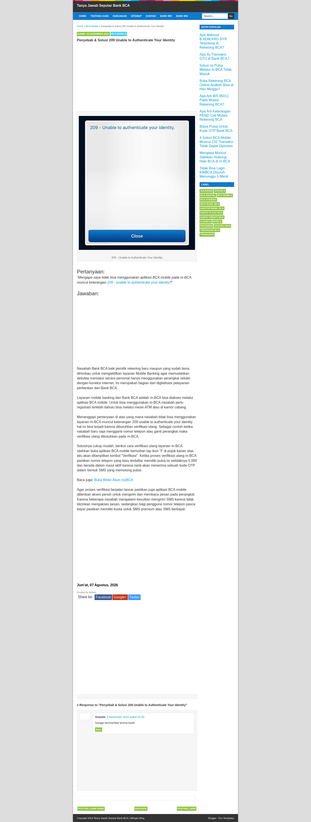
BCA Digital (207, 195)
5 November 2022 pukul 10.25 (125, 717)
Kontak (151, 16)
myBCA (217, 221)
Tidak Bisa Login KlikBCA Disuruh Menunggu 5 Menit (214, 172)
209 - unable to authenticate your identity (138, 282)
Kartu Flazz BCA (211, 212)
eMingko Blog (137, 818)
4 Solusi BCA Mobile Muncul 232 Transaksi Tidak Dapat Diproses (216, 142)
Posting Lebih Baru (91, 808)
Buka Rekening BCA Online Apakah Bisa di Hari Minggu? (216, 85)
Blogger (212, 818)
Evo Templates (226, 818)
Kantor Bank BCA (212, 208)
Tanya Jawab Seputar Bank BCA (103, 5)
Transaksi (207, 234)
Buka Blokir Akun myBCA (113, 480)
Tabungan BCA (209, 230)
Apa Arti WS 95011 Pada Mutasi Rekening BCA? (214, 100)
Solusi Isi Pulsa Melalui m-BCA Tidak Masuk (216, 69)
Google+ (120, 597)
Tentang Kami (99, 16)
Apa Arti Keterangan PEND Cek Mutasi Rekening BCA (215, 115)
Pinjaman (206, 226)
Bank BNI (182, 16)
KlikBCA (205, 221)
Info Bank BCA (209, 204)
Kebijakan (120, 16)
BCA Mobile (118, 33)
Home (82, 16)
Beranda (141, 808)
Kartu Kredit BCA (212, 217)
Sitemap (136, 16)
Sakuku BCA (222, 226)
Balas (99, 729)
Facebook (103, 597)
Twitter (134, 597)
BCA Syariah (208, 199)
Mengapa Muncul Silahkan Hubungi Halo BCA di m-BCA (215, 157)
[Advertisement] (137, 75)
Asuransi (206, 190)
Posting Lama (187, 808)
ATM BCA (219, 190)
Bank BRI (166, 16)
